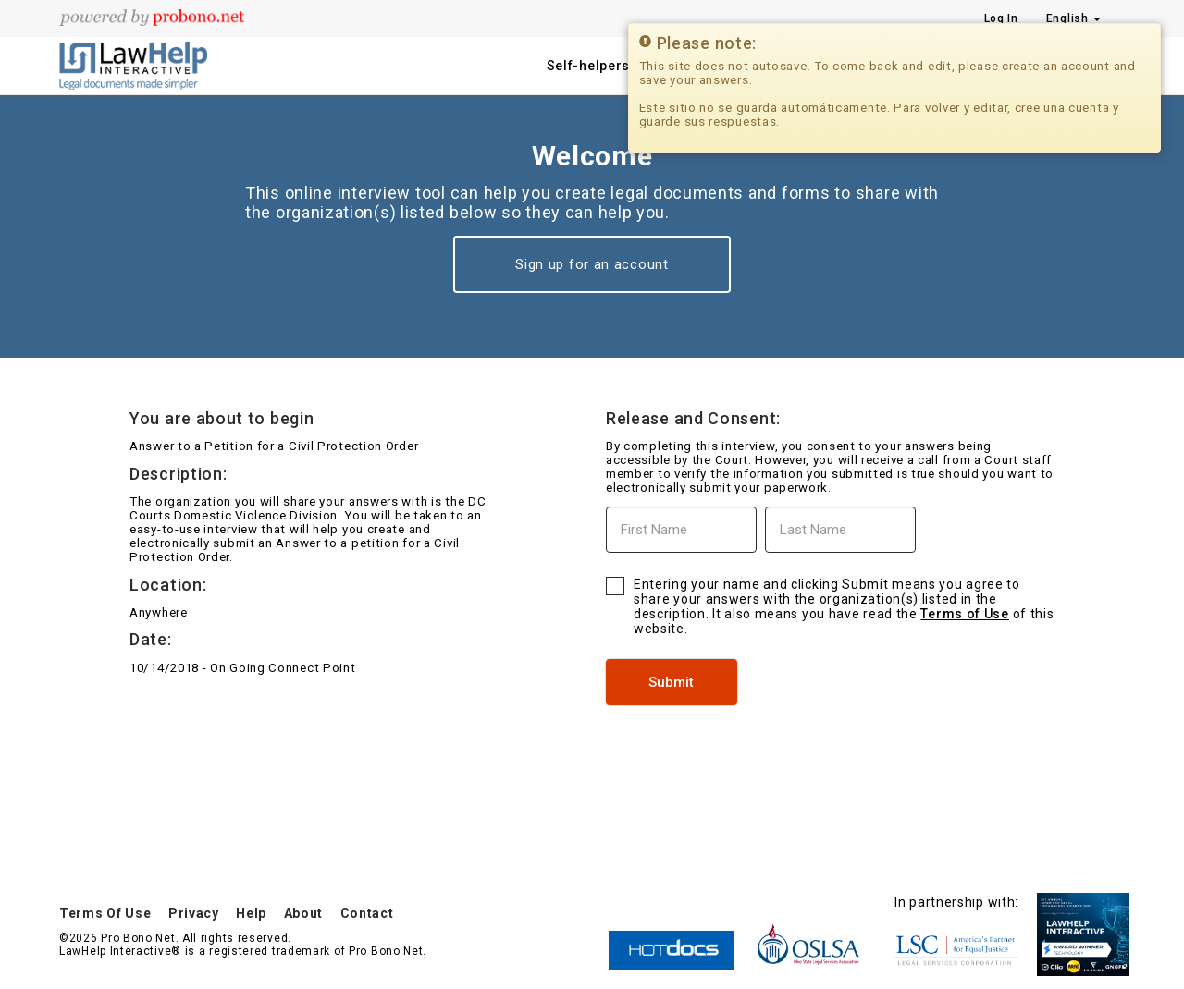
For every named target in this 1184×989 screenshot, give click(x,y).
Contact (367, 913)
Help (251, 913)
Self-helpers (588, 65)
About (304, 913)
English (1074, 18)
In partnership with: (956, 902)
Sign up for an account (591, 264)
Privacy (193, 913)
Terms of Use (964, 613)
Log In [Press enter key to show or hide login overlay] (1001, 18)
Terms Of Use (105, 913)
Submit (671, 682)
